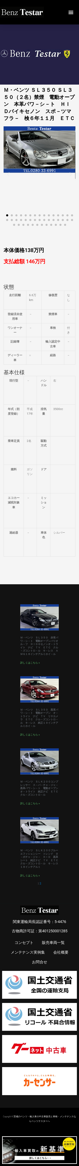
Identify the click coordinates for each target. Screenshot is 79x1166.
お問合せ (39, 962)
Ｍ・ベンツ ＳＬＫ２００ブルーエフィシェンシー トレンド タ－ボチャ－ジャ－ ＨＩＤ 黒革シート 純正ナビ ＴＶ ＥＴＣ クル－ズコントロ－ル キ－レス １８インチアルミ (40, 858)
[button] (71, 12)
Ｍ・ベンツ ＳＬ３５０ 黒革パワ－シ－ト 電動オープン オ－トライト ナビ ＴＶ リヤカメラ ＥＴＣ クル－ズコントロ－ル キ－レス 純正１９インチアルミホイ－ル (39, 718)
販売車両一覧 (53, 942)
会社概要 (60, 952)
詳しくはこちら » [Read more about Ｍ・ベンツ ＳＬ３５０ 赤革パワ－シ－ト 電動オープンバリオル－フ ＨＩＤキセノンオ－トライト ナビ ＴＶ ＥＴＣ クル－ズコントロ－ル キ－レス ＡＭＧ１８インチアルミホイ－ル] (30, 662)
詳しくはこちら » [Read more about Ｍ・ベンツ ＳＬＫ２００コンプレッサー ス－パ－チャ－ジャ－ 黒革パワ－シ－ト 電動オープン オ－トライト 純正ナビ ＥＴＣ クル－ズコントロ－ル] (30, 803)
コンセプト (24, 942)
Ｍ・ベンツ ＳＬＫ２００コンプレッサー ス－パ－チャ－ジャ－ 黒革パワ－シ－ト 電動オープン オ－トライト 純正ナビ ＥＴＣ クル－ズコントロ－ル (40, 788)
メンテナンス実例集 (28, 952)
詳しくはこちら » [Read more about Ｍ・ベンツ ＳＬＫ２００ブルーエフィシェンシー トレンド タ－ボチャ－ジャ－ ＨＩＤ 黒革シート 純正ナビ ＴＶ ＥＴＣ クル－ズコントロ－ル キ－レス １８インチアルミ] (30, 875)
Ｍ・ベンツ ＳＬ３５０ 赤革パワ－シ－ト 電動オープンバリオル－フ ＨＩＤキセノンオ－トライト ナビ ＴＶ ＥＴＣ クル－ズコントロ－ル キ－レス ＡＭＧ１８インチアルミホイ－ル (39, 646)
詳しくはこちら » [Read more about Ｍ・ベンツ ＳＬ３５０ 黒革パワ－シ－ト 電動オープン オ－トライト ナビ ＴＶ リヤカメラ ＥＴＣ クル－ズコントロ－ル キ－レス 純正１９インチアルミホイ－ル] (30, 734)
